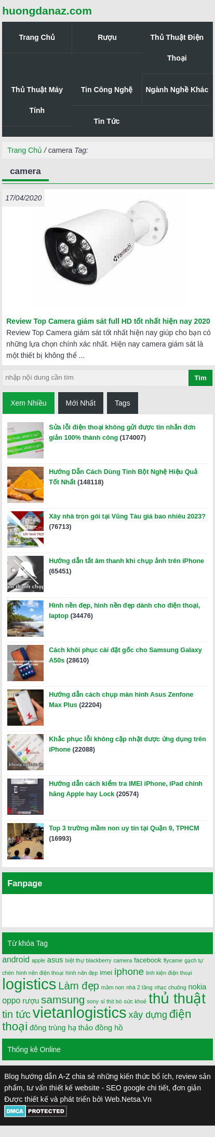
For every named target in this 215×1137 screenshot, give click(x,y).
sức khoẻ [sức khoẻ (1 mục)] (135, 1001)
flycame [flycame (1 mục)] (173, 960)
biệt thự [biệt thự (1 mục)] (74, 960)
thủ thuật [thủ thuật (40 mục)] (177, 998)
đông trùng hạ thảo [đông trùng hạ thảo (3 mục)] (61, 1028)
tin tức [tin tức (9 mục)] (16, 1014)
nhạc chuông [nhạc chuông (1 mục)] (170, 987)
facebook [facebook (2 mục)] (148, 960)
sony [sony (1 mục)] (93, 1001)
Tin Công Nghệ (107, 89)
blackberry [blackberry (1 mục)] (98, 960)
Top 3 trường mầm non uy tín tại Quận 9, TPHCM (124, 828)
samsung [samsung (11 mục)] (63, 999)
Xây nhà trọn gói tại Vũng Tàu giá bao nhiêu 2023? (127, 516)
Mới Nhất (81, 403)
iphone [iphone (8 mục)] (129, 971)
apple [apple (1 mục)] (38, 960)
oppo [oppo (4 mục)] (11, 1000)
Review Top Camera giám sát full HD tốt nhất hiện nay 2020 (108, 321)
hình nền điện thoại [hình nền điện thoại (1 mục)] (39, 973)
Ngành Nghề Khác (176, 89)
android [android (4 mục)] (16, 959)
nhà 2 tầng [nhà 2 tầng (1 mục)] (139, 987)
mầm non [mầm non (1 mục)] (113, 987)
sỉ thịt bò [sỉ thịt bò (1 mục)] (111, 1001)
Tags (122, 403)
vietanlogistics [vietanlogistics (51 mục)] (80, 1012)
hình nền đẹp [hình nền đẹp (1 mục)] (81, 973)
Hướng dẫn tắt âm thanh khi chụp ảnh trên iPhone (126, 561)
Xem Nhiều (28, 403)
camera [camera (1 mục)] (123, 960)
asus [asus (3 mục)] (55, 960)
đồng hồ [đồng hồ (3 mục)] (109, 1028)
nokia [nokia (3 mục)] (198, 987)
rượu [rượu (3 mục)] (30, 1001)
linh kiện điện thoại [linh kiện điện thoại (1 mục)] (169, 973)
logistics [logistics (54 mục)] (29, 983)
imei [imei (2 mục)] (106, 972)
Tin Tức (107, 121)
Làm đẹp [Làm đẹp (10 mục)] (78, 985)
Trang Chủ (37, 37)
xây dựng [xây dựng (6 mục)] (148, 1015)
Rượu (107, 37)
